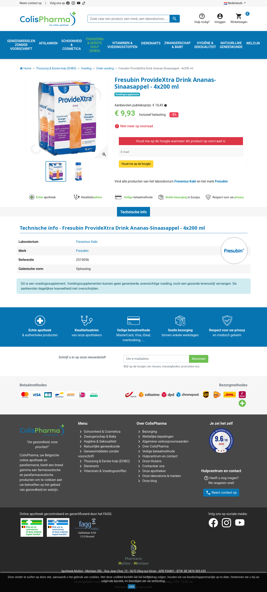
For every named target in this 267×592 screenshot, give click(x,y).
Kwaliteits (88, 197)
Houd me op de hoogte (136, 163)
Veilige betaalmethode (156, 451)
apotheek (42, 197)
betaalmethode (133, 197)
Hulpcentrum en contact (157, 456)
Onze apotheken (151, 471)
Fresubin (221, 181)
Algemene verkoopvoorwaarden (163, 441)
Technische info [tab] (133, 212)
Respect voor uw (225, 197)
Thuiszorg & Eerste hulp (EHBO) (104, 461)
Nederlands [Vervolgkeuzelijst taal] (233, 3)
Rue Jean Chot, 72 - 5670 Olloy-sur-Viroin (130, 561)
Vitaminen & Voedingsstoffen (102, 471)
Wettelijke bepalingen (155, 436)
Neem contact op (31, 3)
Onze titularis (149, 461)
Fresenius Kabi (185, 181)
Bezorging (147, 432)
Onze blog (147, 481)
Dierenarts (88, 466)
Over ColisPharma (153, 446)
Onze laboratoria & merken (159, 476)
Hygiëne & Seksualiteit (97, 441)
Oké (131, 586)
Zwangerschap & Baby (97, 436)
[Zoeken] (133, 19)
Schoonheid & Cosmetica (99, 432)
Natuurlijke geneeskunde (99, 446)
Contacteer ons (151, 466)
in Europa (179, 197)
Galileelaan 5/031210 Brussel (87, 525)
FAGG (107, 504)
